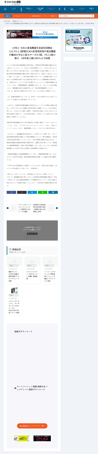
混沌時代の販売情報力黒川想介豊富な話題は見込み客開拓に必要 (39, 208)
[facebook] (11, 192)
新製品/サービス (17, 21)
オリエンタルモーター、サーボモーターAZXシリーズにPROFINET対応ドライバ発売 (14, 307)
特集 (64, 8)
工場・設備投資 (40, 8)
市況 (59, 8)
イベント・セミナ (51, 8)
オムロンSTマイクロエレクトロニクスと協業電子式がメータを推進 (24, 208)
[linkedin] (53, 192)
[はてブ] (32, 192)
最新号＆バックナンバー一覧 (33, 426)
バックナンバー (82, 8)
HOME (5, 8)
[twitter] (22, 192)
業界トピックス (30, 8)
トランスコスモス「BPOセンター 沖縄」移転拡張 (32, 275)
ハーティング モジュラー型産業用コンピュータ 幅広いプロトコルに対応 (49, 276)
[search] (92, 16)
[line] (42, 192)
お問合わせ (91, 8)
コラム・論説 (71, 8)
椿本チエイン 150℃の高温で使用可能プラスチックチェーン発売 (14, 276)
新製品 (21, 9)
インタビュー (13, 8)
